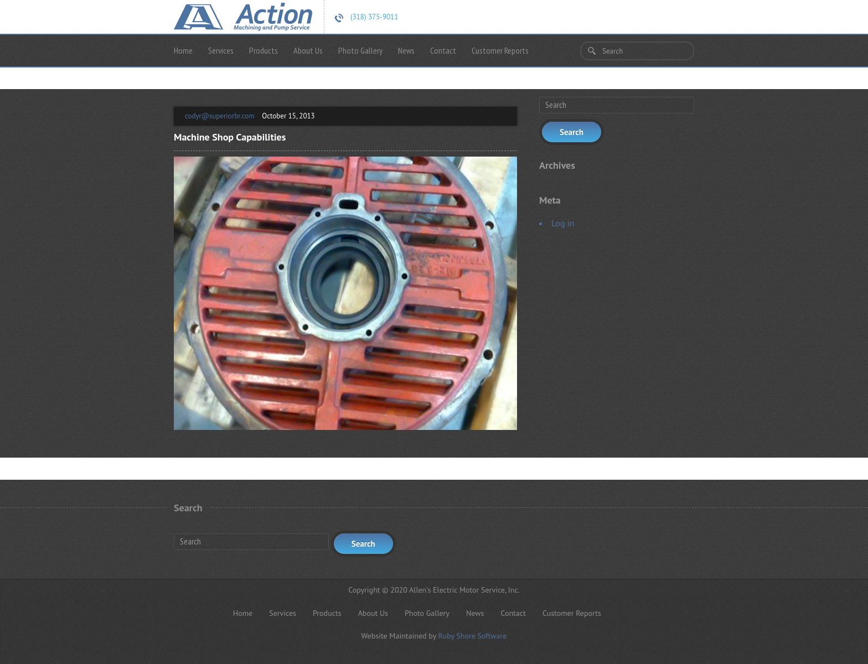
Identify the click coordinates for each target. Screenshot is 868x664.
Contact (443, 50)
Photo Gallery (360, 50)
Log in (563, 223)
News (406, 50)
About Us (308, 50)
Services (221, 50)
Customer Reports (500, 50)
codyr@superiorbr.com (220, 116)
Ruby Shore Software (472, 636)
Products (263, 50)
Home (183, 50)
